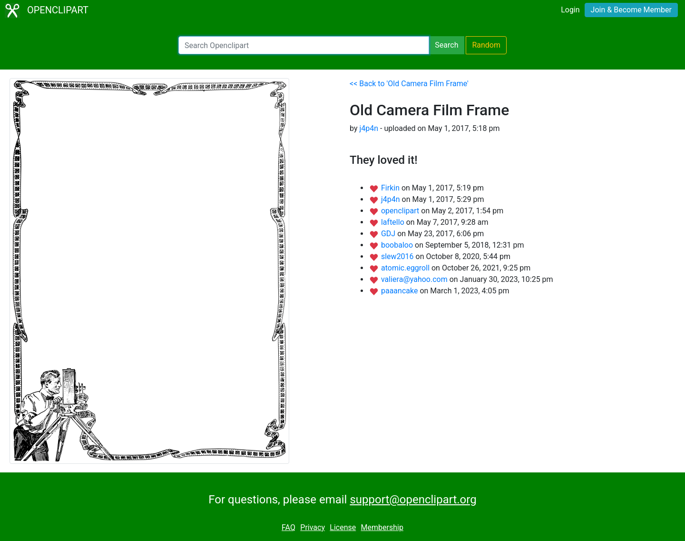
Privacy (312, 527)
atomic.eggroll (406, 267)
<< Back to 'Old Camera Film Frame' (409, 83)
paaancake (400, 290)
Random (486, 45)
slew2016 (398, 256)
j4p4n (368, 128)
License (343, 527)
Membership (382, 527)
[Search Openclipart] (303, 45)
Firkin (391, 187)
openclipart (401, 210)
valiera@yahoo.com (415, 279)
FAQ (288, 527)
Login (570, 9)
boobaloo (398, 245)
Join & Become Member (631, 9)
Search (446, 45)
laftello (393, 222)
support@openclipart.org (413, 499)
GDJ (389, 233)
